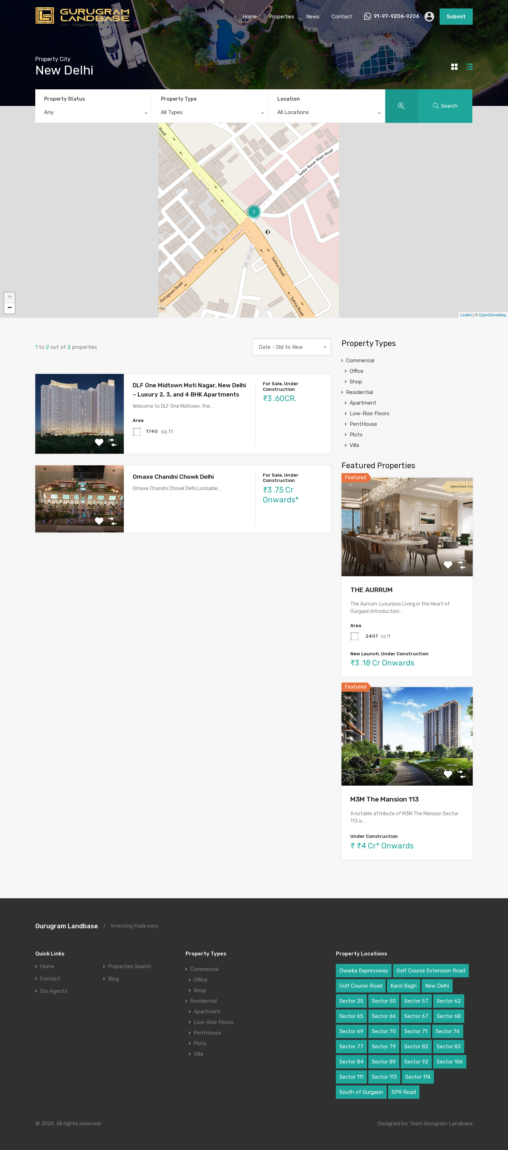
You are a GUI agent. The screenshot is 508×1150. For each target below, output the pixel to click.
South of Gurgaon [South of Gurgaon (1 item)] (361, 1092)
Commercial (360, 360)
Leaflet (466, 315)
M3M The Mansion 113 (384, 799)
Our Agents (53, 991)
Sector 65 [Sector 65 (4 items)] (351, 1016)
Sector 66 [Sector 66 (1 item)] (384, 1016)
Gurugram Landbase (66, 926)
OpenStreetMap (492, 315)
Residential (359, 392)
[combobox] (93, 114)
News (313, 16)
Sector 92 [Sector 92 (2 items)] (416, 1062)
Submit (456, 16)
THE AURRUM (371, 590)
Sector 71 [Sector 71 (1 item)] (415, 1031)
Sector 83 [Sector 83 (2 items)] (449, 1046)
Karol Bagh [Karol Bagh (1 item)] (404, 986)
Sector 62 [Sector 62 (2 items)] (449, 1001)
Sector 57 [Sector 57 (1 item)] (416, 1001)
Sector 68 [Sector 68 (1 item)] (449, 1016)
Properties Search (129, 966)
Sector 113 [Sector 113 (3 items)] (384, 1077)
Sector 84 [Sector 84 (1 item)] (351, 1062)
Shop (356, 382)
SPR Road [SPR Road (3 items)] (404, 1092)
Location (288, 99)
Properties (281, 16)
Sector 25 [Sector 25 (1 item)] (351, 1001)
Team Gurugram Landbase (441, 1123)
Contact (342, 16)
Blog (113, 979)
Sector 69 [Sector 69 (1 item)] (351, 1031)
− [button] (9, 308)
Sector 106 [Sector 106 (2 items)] (450, 1062)
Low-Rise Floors (369, 413)
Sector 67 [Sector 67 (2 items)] (416, 1016)
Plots (356, 434)
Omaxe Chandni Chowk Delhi (173, 476)
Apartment (363, 403)
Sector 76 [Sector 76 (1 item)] (448, 1031)
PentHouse (363, 424)
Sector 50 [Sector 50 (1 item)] (384, 1001)
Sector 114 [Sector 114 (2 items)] (417, 1077)
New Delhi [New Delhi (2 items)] (437, 986)
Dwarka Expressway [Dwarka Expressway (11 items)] (363, 970)
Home (249, 16)
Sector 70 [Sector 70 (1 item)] (384, 1031)
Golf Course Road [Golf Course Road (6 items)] (360, 986)
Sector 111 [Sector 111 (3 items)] (351, 1077)
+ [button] (9, 297)
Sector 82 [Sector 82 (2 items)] (416, 1046)
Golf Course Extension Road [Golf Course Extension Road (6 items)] (431, 970)
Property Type (178, 99)
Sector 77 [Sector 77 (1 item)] (351, 1046)
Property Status (64, 99)
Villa (354, 445)
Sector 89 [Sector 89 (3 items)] (384, 1062)
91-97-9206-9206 (396, 16)
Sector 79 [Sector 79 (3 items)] (384, 1046)
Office (356, 371)
